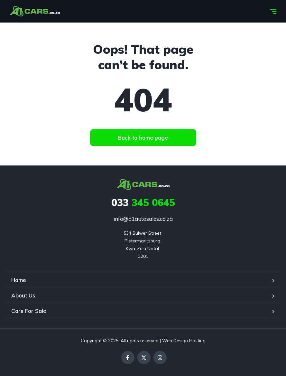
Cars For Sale (28, 310)
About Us (23, 295)
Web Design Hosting (184, 340)
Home (18, 280)
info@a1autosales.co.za (143, 218)
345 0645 (143, 202)
